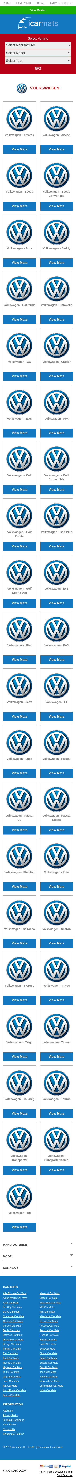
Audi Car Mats (10, 1302)
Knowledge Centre (61, 3)
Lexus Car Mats (11, 1395)
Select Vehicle (38, 38)
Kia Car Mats (10, 1385)
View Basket (38, 10)
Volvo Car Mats (48, 1390)
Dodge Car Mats (12, 1344)
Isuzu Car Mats (11, 1372)
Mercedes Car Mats (50, 1302)
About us (8, 1410)
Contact (40, 3)
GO (38, 68)
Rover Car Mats (48, 1339)
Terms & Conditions (13, 1420)
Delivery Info (23, 3)
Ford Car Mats (11, 1358)
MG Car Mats (47, 1307)
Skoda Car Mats (48, 1353)
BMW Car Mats (11, 1311)
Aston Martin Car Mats (15, 1298)
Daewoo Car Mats (12, 1335)
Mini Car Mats (47, 1311)
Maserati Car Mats (50, 1293)
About (7, 3)
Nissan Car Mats (49, 1321)
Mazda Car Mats (49, 1298)
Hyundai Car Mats (12, 1367)
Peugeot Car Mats (49, 1325)
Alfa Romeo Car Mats (14, 1293)
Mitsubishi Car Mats (50, 1316)
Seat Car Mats (47, 1348)
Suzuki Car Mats (49, 1367)
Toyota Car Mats (48, 1376)
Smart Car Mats (48, 1358)
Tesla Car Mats (48, 1372)
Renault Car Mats (49, 1335)
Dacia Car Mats (11, 1330)
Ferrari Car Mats (12, 1348)
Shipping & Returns (13, 1434)
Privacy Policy (10, 1415)
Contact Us (9, 1429)
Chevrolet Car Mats (13, 1316)
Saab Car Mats (48, 1344)
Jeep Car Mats (11, 1381)
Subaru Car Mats (49, 1362)
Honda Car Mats (12, 1362)
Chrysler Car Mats (13, 1321)
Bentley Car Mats (12, 1307)
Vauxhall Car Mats (49, 1381)
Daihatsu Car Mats (13, 1339)
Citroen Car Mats (12, 1325)
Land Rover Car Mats (14, 1390)
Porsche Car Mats (49, 1330)
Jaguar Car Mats (12, 1376)
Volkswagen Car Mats (51, 1385)
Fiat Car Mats (10, 1353)
